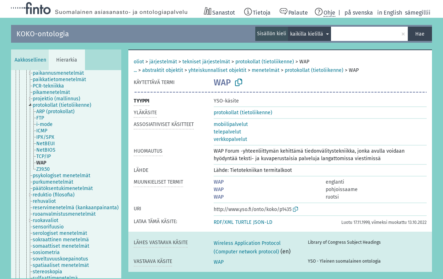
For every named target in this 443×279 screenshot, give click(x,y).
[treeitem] (61, 73)
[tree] (66, 174)
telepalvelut (227, 132)
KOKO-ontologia (42, 34)
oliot (139, 62)
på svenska (359, 12)
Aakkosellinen (30, 60)
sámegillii (418, 12)
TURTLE (243, 222)
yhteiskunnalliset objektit (217, 70)
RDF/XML (224, 222)
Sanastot (223, 12)
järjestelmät (163, 62)
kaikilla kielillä (307, 34)
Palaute (298, 12)
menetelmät (265, 70)
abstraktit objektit (162, 70)
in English (389, 12)
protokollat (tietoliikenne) (264, 62)
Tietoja (262, 12)
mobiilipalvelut (231, 124)
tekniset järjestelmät (206, 62)
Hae (420, 34)
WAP (219, 182)
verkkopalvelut (230, 139)
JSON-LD (262, 222)
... (135, 70)
